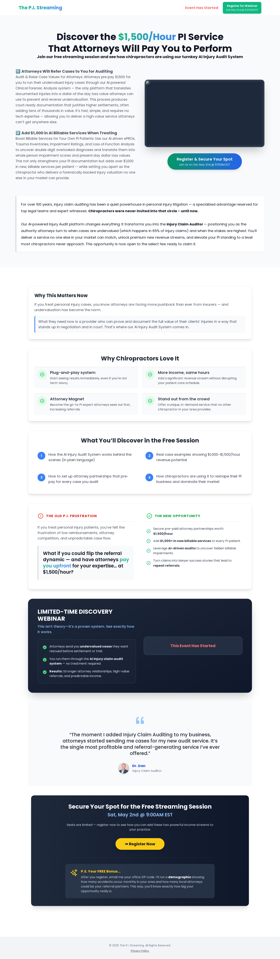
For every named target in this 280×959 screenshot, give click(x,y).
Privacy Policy (140, 951)
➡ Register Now (140, 844)
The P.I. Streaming (40, 8)
